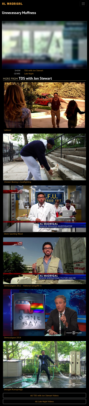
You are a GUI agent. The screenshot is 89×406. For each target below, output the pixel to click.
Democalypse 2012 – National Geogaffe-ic (23, 285)
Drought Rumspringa (13, 389)
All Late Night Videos (44, 401)
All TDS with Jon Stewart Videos (44, 395)
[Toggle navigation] (83, 3)
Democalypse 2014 (12, 337)
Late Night (28, 73)
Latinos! (7, 130)
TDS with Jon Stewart (33, 70)
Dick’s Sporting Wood (13, 233)
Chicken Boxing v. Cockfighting (17, 182)
